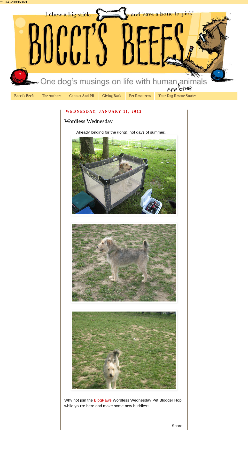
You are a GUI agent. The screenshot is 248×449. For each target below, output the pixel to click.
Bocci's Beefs (24, 96)
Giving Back (111, 96)
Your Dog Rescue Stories (177, 96)
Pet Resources (140, 96)
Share (177, 425)
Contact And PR (81, 96)
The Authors (51, 96)
